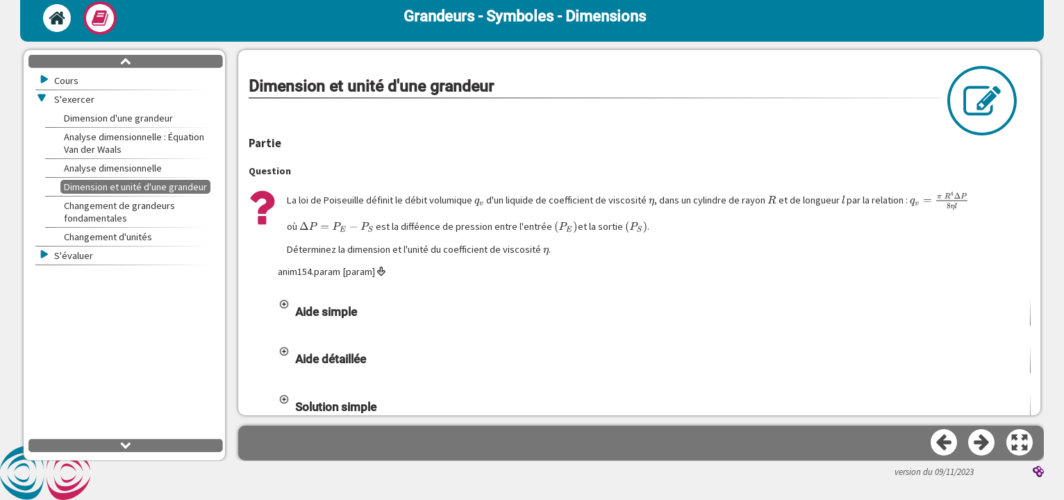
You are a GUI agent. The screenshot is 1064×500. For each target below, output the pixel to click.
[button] (654, 312)
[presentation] (479, 200)
